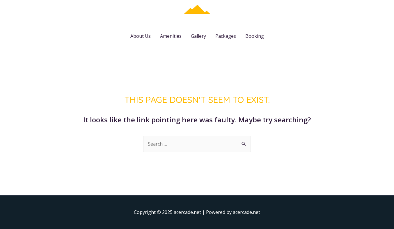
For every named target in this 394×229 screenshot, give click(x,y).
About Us (140, 36)
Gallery (198, 36)
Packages (225, 36)
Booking (254, 36)
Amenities (171, 36)
